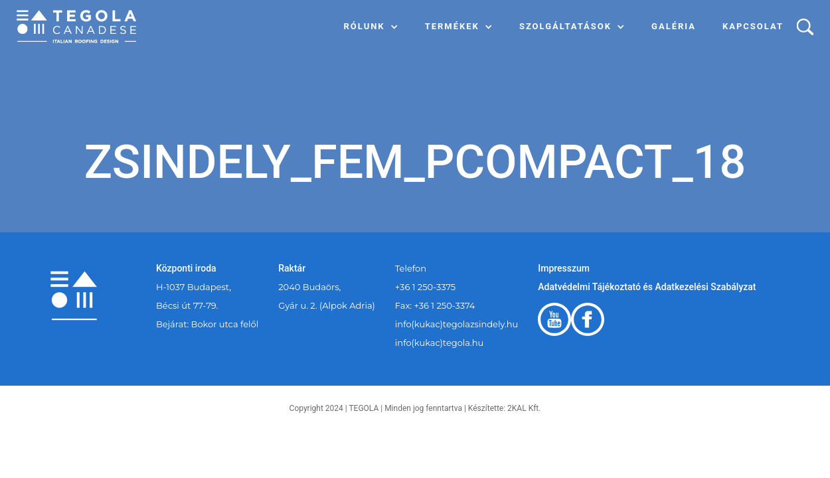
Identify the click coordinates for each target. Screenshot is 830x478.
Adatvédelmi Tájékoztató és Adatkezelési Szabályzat (647, 286)
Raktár (291, 268)
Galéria (673, 26)
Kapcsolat (753, 26)
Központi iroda (186, 268)
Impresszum (564, 268)
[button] (371, 26)
